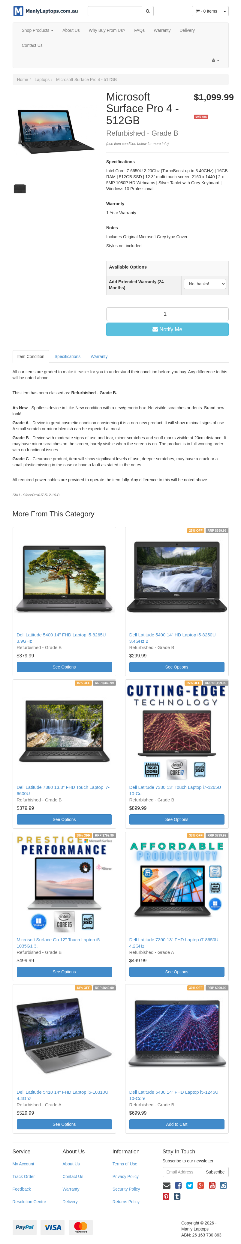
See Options (64, 667)
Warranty (162, 30)
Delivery (187, 30)
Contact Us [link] (72, 1176)
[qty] (167, 314)
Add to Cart (177, 1124)
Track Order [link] (24, 1176)
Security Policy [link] (126, 1189)
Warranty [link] (70, 1189)
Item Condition (30, 356)
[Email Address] (183, 1172)
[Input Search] (115, 11)
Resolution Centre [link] (29, 1201)
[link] (178, 1185)
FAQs (139, 30)
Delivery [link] (70, 1201)
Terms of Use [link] (125, 1163)
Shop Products (38, 30)
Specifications (67, 356)
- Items (206, 11)
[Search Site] (148, 11)
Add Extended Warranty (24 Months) (136, 284)
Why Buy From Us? (107, 30)
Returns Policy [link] (126, 1201)
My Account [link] (23, 1163)
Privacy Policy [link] (126, 1176)
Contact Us (32, 45)
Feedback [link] (22, 1189)
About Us (71, 30)
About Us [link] (71, 1163)
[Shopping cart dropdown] (225, 11)
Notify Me (167, 329)
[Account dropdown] (215, 60)
